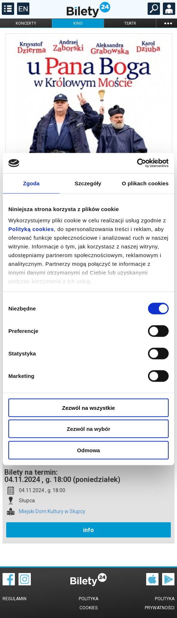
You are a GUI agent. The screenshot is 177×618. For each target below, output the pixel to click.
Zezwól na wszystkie (88, 407)
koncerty (26, 23)
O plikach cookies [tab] (145, 183)
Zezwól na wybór (88, 429)
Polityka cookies (88, 603)
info (88, 530)
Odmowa (88, 450)
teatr (130, 23)
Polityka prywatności (159, 603)
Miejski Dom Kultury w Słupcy (52, 511)
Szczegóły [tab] (88, 183)
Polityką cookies (31, 229)
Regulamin (14, 598)
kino (78, 23)
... (168, 23)
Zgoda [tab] (31, 183)
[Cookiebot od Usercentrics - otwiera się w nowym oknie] (137, 163)
